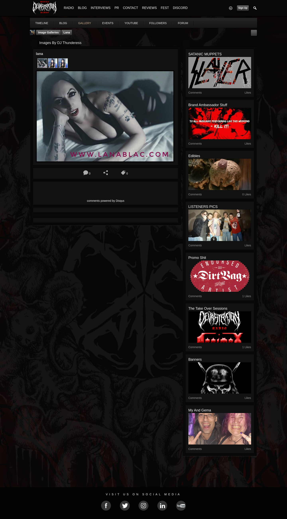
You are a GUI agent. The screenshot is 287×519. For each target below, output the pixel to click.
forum (183, 23)
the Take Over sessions (207, 308)
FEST (165, 8)
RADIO (69, 8)
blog (63, 23)
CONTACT (130, 8)
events (107, 23)
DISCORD (180, 8)
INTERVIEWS (100, 8)
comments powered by (105, 200)
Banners (195, 359)
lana (66, 32)
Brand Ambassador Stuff (207, 105)
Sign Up (242, 8)
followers (158, 23)
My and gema (199, 410)
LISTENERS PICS (203, 207)
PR (116, 8)
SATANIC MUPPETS (205, 54)
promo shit (197, 258)
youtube (131, 23)
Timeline (41, 23)
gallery (84, 23)
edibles (194, 156)
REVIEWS (149, 8)
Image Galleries (48, 32)
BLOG (82, 8)
